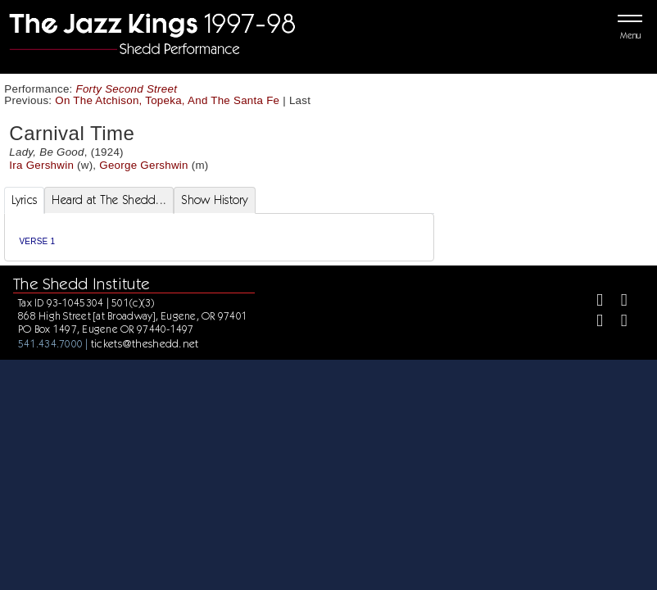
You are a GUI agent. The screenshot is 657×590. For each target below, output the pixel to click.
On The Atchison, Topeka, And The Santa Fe (167, 100)
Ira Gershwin (41, 165)
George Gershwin (143, 165)
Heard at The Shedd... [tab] (109, 199)
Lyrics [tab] (24, 199)
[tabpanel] (219, 237)
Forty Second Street (127, 89)
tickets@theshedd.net (145, 343)
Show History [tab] (214, 199)
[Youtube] (617, 322)
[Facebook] (592, 302)
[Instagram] (592, 322)
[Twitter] (617, 302)
